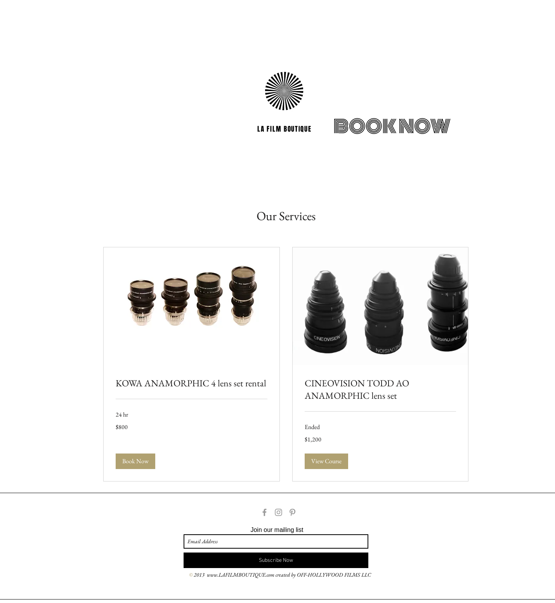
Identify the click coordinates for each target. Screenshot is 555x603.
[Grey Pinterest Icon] (292, 512)
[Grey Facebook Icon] (264, 512)
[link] (191, 383)
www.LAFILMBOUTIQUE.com (240, 574)
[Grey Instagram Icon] (278, 512)
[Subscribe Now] (276, 560)
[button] (135, 461)
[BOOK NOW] (392, 127)
